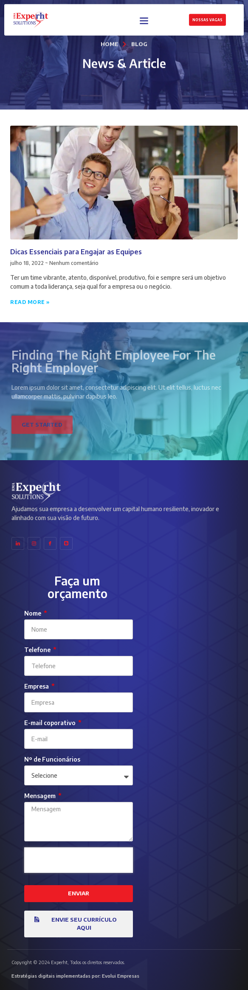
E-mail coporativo (50, 722)
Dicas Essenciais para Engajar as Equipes (76, 252)
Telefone (38, 649)
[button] (144, 19)
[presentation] (78, 860)
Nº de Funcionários (52, 759)
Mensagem (40, 795)
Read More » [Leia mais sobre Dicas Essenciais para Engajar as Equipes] (30, 302)
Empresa (37, 686)
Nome (33, 613)
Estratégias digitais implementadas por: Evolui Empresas (75, 976)
